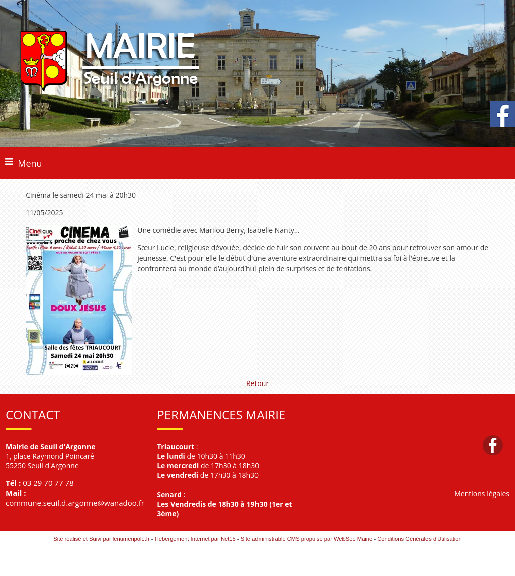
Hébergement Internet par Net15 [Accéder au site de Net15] (195, 539)
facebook (493, 445)
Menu (30, 163)
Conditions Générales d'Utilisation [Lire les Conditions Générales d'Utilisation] (419, 539)
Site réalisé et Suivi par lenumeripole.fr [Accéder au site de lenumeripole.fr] (101, 539)
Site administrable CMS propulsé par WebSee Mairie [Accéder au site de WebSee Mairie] (307, 539)
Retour (257, 383)
